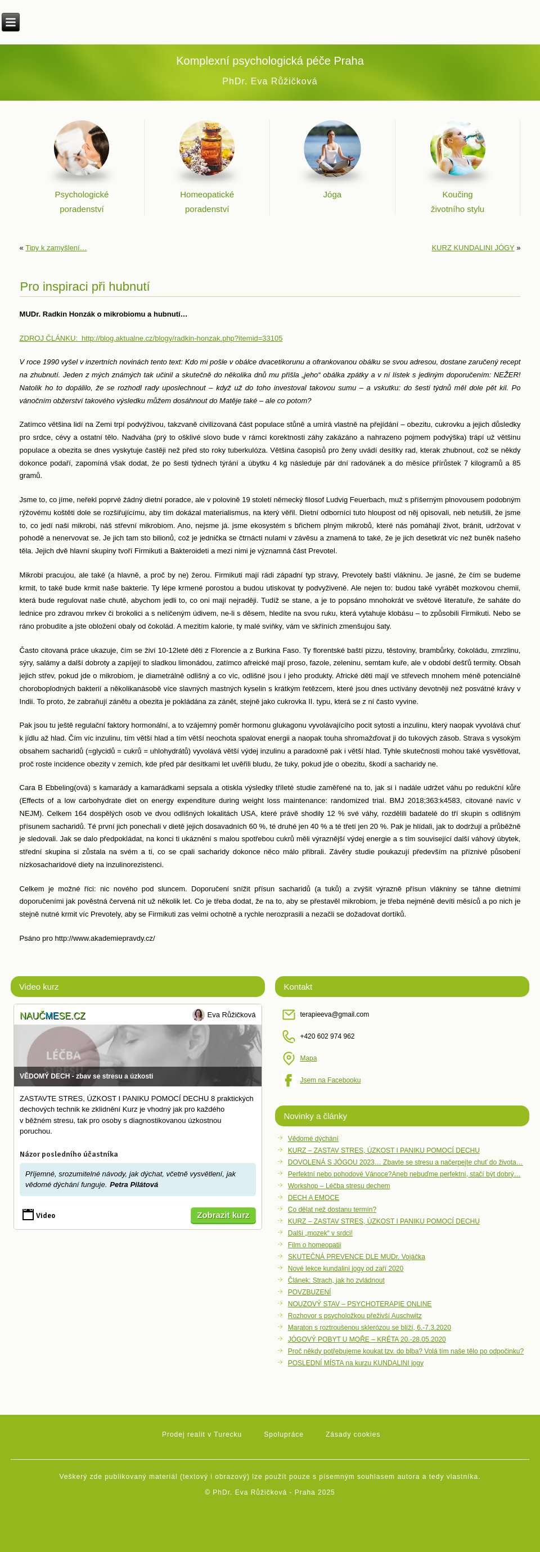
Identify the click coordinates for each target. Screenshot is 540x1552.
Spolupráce (284, 1434)
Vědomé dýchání (313, 1139)
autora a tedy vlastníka (437, 1477)
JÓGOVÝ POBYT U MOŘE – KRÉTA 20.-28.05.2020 (367, 1339)
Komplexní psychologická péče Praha (270, 61)
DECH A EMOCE (313, 1198)
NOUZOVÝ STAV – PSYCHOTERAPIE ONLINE (360, 1304)
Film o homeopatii (314, 1245)
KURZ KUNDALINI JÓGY (472, 247)
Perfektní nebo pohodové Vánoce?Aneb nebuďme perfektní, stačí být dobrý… (404, 1174)
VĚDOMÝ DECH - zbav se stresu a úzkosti (86, 1076)
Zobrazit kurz (223, 1215)
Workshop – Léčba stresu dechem (339, 1186)
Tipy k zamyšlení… (56, 247)
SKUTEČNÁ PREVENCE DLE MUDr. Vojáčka (356, 1257)
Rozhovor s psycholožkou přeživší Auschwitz (355, 1316)
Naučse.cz (52, 1016)
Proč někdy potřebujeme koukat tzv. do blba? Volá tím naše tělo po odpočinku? (406, 1351)
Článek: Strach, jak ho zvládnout (336, 1280)
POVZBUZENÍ (309, 1292)
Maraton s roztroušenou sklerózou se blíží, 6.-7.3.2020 (369, 1328)
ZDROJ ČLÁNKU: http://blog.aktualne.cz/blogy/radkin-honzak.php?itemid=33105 (151, 338)
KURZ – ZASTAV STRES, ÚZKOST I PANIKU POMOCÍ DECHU (384, 1150)
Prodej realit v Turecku (202, 1434)
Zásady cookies (353, 1434)
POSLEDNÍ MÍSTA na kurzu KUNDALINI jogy (356, 1363)
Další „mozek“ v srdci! (320, 1233)
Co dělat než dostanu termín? (332, 1209)
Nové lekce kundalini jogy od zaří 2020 (345, 1269)
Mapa (308, 1058)
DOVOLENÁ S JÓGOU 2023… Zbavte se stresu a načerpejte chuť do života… (405, 1162)
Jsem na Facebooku (330, 1080)
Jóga (332, 194)
